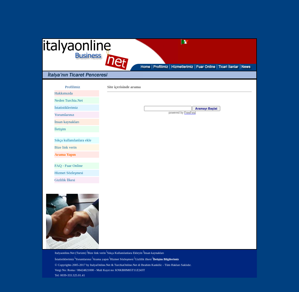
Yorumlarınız (64, 115)
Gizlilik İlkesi (64, 180)
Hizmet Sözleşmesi (68, 173)
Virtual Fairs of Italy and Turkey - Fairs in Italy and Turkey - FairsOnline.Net (179, 153)
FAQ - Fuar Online (68, 165)
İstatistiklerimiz (66, 107)
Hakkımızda (63, 93)
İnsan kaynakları (66, 122)
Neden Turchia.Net (68, 100)
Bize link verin (65, 147)
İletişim (60, 129)
